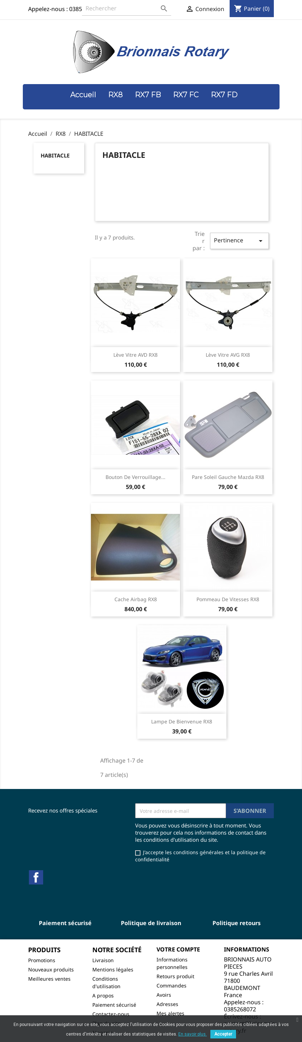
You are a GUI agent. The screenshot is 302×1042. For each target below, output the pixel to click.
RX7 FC (186, 95)
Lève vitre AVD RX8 (135, 354)
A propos (103, 995)
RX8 (115, 95)
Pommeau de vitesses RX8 (227, 599)
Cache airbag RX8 (135, 599)
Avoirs (164, 994)
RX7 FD (224, 95)
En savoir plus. (192, 1034)
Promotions (41, 960)
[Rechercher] (126, 8)
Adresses (167, 1004)
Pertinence (239, 240)
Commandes (171, 985)
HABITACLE (55, 155)
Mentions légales (112, 969)
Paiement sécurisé (114, 1004)
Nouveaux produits (51, 969)
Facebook (36, 877)
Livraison (103, 960)
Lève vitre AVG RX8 (228, 354)
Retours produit (175, 976)
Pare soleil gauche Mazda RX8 (228, 477)
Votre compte (178, 949)
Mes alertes (170, 1013)
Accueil (83, 95)
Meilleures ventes (49, 978)
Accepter (223, 1034)
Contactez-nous (110, 1014)
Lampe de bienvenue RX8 (181, 721)
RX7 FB (148, 95)
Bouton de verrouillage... (135, 477)
